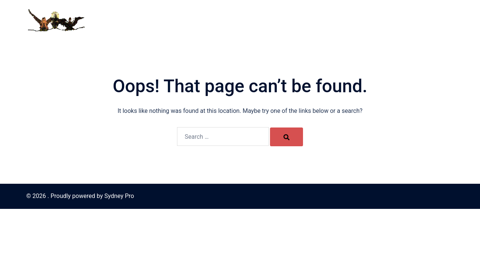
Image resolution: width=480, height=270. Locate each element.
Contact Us (255, 20)
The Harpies (293, 20)
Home (225, 20)
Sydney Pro (119, 196)
